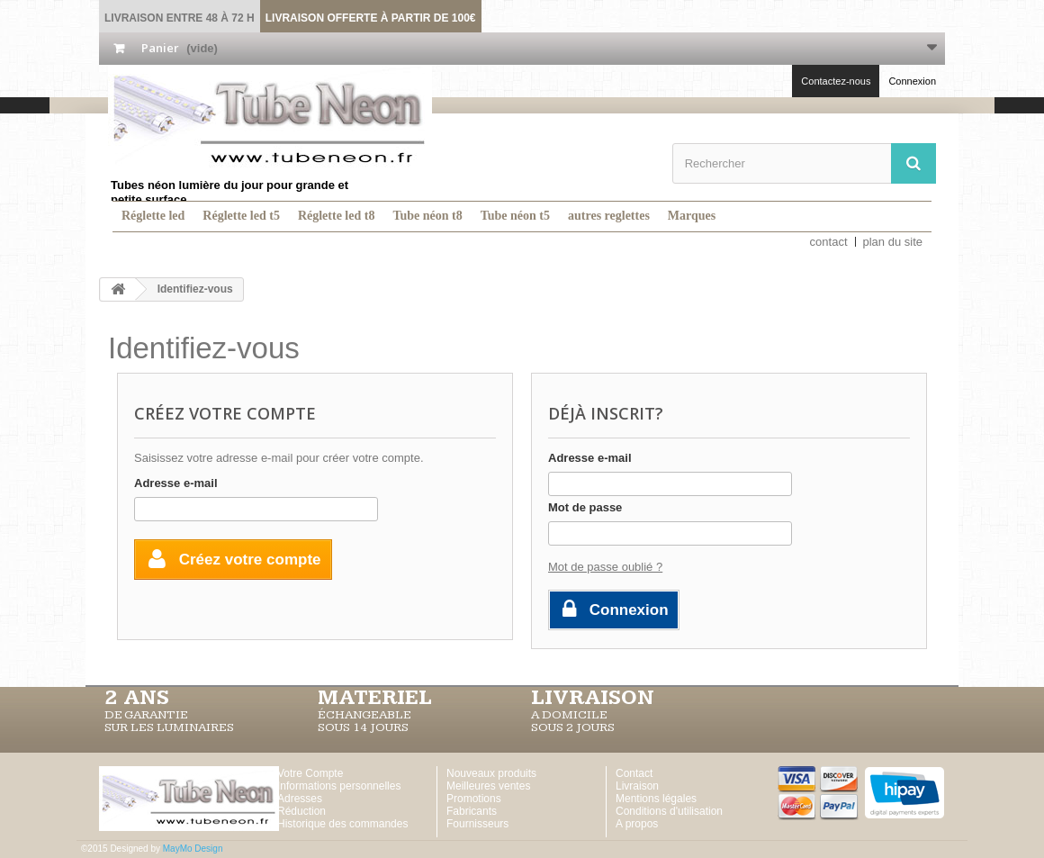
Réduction (301, 811)
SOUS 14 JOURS (363, 727)
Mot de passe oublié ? (605, 567)
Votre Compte (310, 773)
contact (829, 241)
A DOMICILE (569, 715)
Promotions (473, 798)
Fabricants (471, 811)
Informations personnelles (338, 786)
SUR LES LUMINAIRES (169, 727)
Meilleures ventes (488, 786)
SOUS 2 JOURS (573, 727)
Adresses (299, 798)
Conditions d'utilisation (669, 811)
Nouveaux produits (491, 773)
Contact (634, 773)
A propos (637, 823)
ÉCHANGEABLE (364, 715)
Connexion (912, 81)
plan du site (893, 241)
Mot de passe (585, 507)
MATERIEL (375, 698)
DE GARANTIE (146, 715)
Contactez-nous (835, 81)
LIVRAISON (592, 698)
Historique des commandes (342, 823)
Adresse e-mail (176, 483)
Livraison (637, 786)
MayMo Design (193, 848)
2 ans (136, 698)
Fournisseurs (477, 823)
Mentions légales (656, 798)
